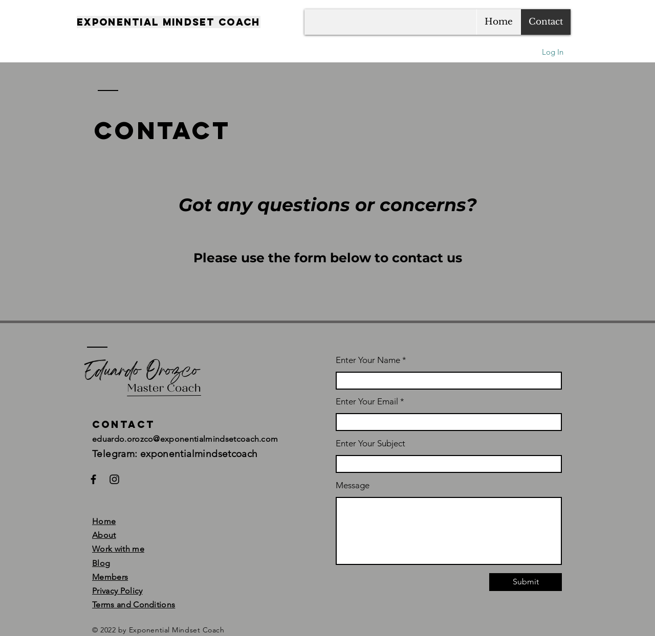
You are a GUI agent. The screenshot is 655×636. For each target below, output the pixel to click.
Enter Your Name (369, 360)
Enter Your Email (367, 401)
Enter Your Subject (370, 443)
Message (352, 485)
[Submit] (525, 582)
